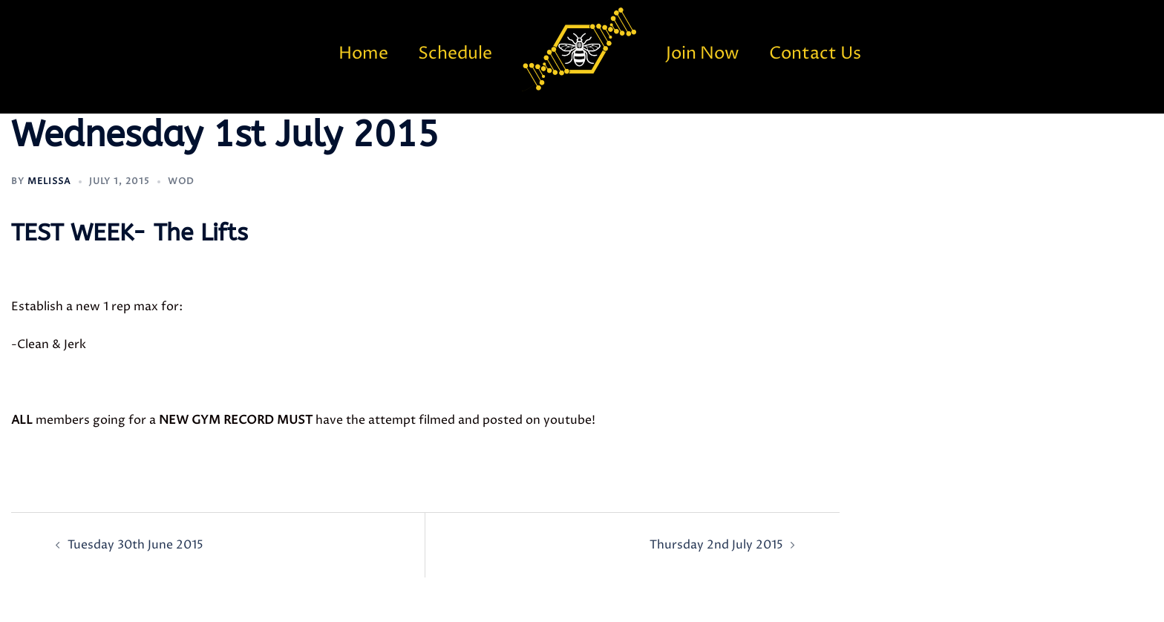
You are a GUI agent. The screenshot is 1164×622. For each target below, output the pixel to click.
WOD (181, 181)
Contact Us (815, 53)
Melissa (49, 181)
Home (363, 53)
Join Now (702, 53)
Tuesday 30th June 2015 (135, 545)
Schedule (455, 53)
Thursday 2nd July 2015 (716, 545)
